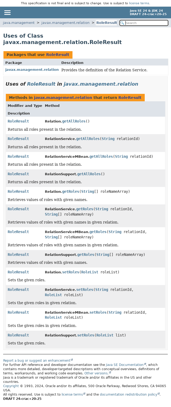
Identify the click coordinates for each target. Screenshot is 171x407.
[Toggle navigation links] (7, 12)
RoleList (89, 272)
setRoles (70, 272)
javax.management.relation (65, 23)
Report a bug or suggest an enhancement (36, 360)
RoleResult (106, 23)
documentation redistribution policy (128, 394)
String (108, 139)
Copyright (11, 386)
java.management (19, 23)
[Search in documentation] (143, 23)
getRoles (70, 191)
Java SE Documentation (125, 365)
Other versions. (96, 373)
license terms (139, 3)
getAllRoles (73, 121)
